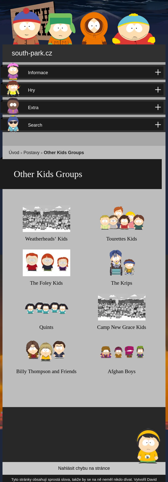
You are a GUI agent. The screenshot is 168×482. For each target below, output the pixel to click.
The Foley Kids (46, 280)
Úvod (12, 149)
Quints (46, 324)
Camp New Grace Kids (121, 324)
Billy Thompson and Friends (47, 368)
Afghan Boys (121, 368)
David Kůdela (129, 477)
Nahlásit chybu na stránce (84, 466)
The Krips (121, 280)
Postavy (25, 149)
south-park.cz (39, 51)
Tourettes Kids (121, 236)
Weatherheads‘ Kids (46, 236)
